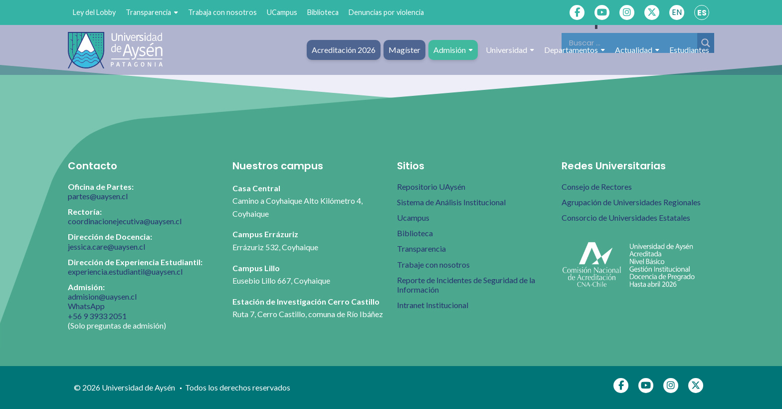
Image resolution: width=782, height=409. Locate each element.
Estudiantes (689, 49)
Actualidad (637, 50)
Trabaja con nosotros (222, 12)
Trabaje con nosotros (433, 264)
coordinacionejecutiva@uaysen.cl (125, 221)
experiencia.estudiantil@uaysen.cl (125, 271)
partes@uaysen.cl (98, 196)
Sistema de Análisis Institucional (451, 202)
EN (677, 12)
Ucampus (413, 217)
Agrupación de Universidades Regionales (631, 202)
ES (702, 12)
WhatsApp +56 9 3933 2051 (97, 310)
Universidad (510, 50)
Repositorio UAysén (431, 186)
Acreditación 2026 (344, 49)
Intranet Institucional (432, 305)
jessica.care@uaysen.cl (106, 246)
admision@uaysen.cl (102, 296)
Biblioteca (323, 12)
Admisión (453, 50)
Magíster (404, 49)
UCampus (282, 12)
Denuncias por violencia (386, 12)
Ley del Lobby (94, 12)
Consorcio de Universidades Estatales (626, 217)
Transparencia (152, 12)
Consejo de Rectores (597, 186)
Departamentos (574, 50)
